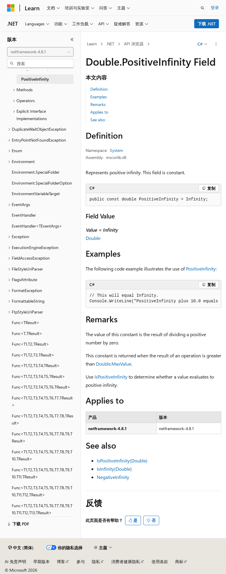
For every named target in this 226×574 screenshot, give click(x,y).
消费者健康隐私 (125, 561)
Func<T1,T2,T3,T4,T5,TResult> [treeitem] (38, 376)
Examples (98, 96)
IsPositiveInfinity (110, 377)
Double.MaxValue (113, 364)
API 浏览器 (134, 44)
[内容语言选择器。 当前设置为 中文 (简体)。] (21, 548)
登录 (215, 7)
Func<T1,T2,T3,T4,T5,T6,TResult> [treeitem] (41, 387)
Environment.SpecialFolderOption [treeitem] (42, 183)
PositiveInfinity (201, 269)
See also (97, 119)
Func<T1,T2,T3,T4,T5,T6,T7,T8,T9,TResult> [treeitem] (42, 437)
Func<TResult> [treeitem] (25, 322)
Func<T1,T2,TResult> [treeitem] (30, 344)
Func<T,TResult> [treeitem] (27, 333)
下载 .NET (207, 23)
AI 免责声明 (15, 561)
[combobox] (40, 52)
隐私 (96, 561)
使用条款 (160, 561)
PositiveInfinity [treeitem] (35, 79)
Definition (99, 89)
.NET (110, 44)
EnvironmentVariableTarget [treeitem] (36, 193)
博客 (61, 561)
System (116, 150)
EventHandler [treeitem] (24, 215)
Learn (92, 44)
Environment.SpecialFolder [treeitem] (35, 172)
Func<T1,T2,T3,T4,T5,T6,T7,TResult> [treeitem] (42, 401)
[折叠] (72, 39)
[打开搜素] (202, 8)
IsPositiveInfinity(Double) (122, 460)
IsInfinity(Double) (114, 469)
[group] (153, 298)
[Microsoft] (11, 8)
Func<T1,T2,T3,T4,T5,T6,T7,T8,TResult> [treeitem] (42, 419)
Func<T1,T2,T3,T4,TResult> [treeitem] (36, 365)
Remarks (98, 104)
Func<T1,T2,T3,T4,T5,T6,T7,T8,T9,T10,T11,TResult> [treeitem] (42, 473)
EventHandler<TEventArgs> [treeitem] (37, 226)
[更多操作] (216, 44)
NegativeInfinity (113, 477)
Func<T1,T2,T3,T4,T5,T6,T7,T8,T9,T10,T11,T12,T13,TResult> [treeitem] (42, 509)
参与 (81, 561)
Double (93, 238)
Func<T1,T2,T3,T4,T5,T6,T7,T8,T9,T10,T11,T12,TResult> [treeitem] (42, 491)
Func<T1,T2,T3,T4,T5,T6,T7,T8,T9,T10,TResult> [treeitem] (42, 455)
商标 (179, 561)
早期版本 (41, 561)
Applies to (99, 112)
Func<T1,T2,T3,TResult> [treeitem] (33, 355)
